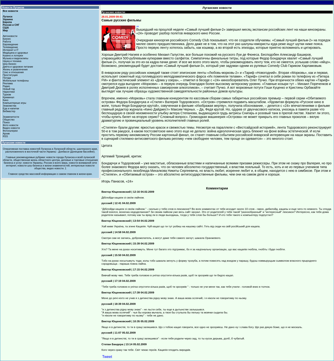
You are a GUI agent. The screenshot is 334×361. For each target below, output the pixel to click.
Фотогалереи (10, 130)
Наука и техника (12, 61)
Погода (7, 77)
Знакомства (9, 105)
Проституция (10, 75)
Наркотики (9, 91)
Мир (5, 30)
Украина (8, 19)
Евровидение (10, 44)
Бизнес (7, 38)
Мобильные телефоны (16, 80)
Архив (6, 133)
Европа (7, 22)
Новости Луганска (13, 7)
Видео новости (11, 128)
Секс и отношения (13, 72)
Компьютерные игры (14, 102)
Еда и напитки (11, 108)
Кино (5, 100)
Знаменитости (11, 116)
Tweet (107, 357)
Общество (9, 119)
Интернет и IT (11, 50)
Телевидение (10, 47)
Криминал (8, 97)
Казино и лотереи (13, 55)
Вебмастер (9, 111)
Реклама (8, 83)
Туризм (7, 94)
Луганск (7, 16)
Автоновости (10, 36)
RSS (5, 136)
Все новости (10, 11)
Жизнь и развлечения (15, 69)
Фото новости (10, 125)
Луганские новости (13, 142)
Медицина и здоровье (15, 52)
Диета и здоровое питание (18, 66)
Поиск (6, 122)
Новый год (9, 89)
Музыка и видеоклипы (15, 58)
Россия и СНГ (11, 24)
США (6, 27)
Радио (6, 86)
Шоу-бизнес (9, 63)
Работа (7, 41)
